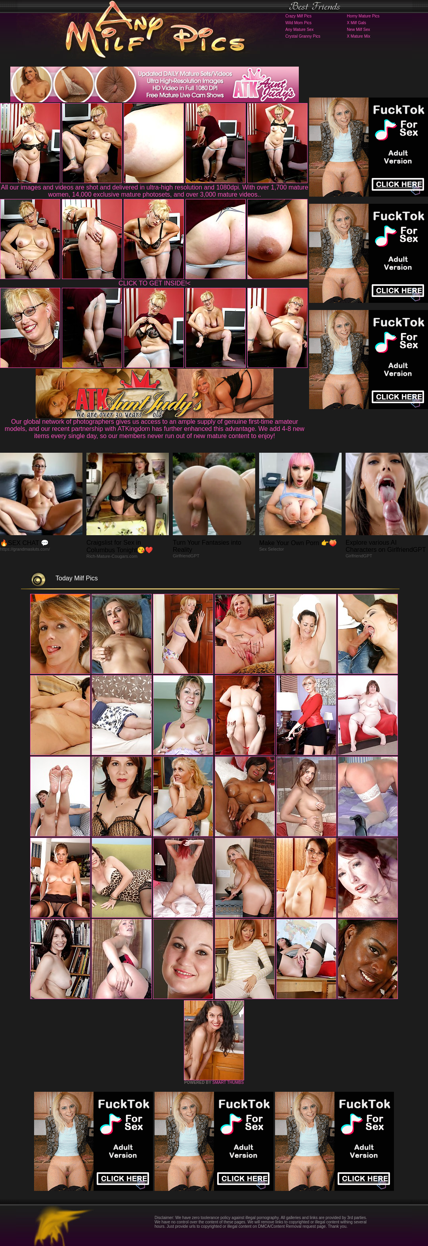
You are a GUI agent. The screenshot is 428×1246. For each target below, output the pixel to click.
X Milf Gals (356, 23)
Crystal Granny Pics (302, 36)
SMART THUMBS (228, 1082)
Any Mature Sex (299, 29)
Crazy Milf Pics (298, 16)
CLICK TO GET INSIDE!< (154, 283)
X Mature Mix (358, 36)
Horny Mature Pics (363, 16)
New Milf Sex (358, 29)
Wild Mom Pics (298, 23)
